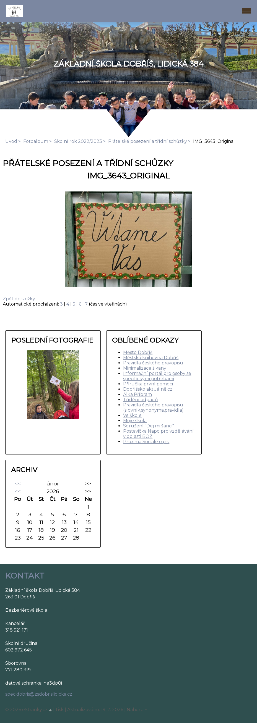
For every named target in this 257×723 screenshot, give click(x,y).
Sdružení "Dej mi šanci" (148, 425)
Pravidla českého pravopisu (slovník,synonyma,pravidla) (153, 407)
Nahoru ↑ (137, 709)
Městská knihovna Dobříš (150, 357)
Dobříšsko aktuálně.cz (147, 389)
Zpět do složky (19, 298)
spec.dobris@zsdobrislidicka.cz (38, 694)
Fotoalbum (35, 141)
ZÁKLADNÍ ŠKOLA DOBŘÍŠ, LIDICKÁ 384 (128, 64)
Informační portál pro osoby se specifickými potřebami (157, 376)
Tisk (59, 709)
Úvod (11, 141)
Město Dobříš (137, 352)
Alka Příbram (137, 394)
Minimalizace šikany (144, 368)
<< (18, 483)
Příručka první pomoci (148, 384)
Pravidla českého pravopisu (153, 363)
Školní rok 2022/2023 (78, 141)
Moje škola (135, 420)
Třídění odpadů (140, 399)
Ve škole (132, 415)
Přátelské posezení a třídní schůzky (147, 141)
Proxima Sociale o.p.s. (146, 441)
